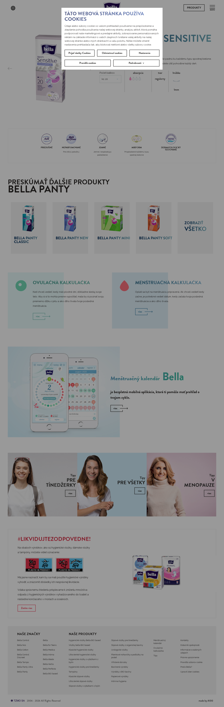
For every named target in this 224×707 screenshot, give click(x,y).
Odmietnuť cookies (112, 53)
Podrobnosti (135, 63)
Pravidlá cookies (87, 63)
